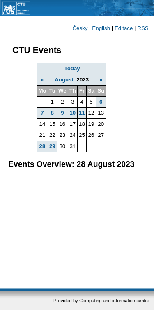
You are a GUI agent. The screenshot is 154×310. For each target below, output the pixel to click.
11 (82, 113)
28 (42, 146)
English (101, 28)
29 (52, 146)
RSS (142, 28)
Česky (79, 28)
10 (72, 113)
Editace (124, 28)
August (64, 79)
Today (72, 68)
